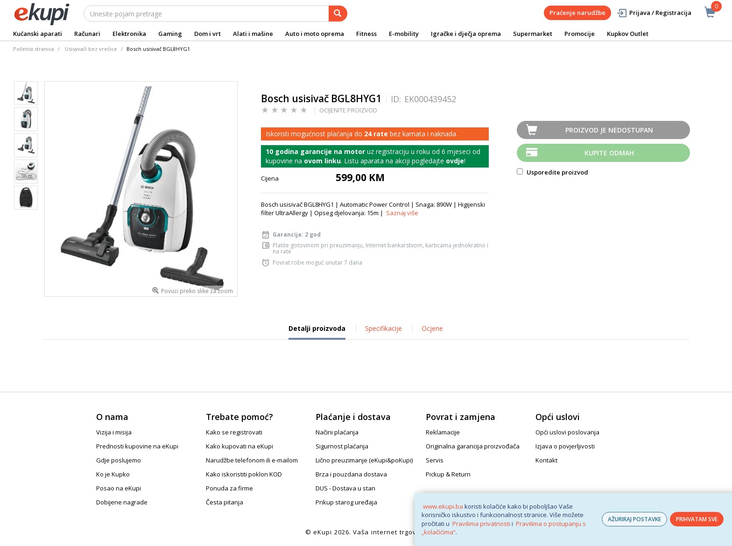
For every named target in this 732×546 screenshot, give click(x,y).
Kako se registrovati (234, 432)
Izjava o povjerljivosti (565, 446)
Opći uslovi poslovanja (567, 432)
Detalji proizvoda (317, 332)
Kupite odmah (609, 152)
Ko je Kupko (113, 474)
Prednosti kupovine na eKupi (137, 446)
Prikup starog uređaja (346, 502)
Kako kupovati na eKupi (239, 446)
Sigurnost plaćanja (342, 446)
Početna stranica (33, 48)
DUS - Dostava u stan (345, 488)
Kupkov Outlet (627, 33)
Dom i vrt (207, 33)
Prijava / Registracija (653, 12)
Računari (87, 33)
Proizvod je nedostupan (609, 130)
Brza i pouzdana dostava (351, 474)
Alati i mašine (253, 33)
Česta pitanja (224, 502)
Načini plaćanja (337, 432)
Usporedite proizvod (552, 172)
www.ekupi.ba (443, 506)
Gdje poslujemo (118, 460)
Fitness (366, 33)
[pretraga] (338, 13)
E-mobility (404, 33)
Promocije (579, 33)
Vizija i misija (114, 432)
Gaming (170, 33)
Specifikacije (383, 328)
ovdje (455, 160)
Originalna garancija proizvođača (473, 446)
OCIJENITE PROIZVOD (348, 110)
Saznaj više (402, 213)
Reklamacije (443, 432)
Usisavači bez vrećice (91, 48)
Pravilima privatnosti (481, 523)
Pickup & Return (448, 474)
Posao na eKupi (118, 488)
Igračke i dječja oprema (466, 33)
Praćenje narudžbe (577, 12)
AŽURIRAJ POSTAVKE (634, 519)
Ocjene (432, 328)
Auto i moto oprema (314, 33)
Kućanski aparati (37, 33)
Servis (434, 460)
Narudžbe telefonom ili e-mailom (252, 460)
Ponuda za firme (229, 488)
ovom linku (322, 160)
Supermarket (532, 33)
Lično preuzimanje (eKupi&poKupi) (364, 460)
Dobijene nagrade (122, 502)
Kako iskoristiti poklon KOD (244, 474)
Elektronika (129, 33)
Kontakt (546, 460)
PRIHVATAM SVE (697, 519)
